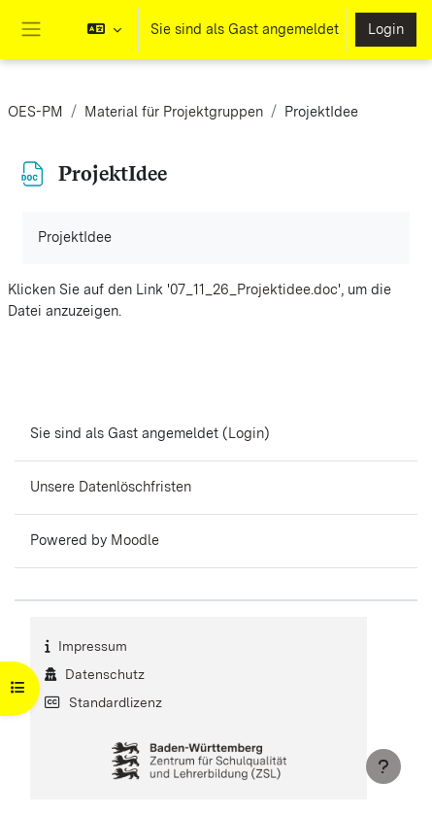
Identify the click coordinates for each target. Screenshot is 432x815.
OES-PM (35, 111)
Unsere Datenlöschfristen (110, 486)
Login (386, 29)
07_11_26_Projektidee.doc (254, 289)
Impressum (92, 646)
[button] (104, 29)
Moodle (135, 540)
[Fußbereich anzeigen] (383, 766)
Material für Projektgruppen (173, 111)
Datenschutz (105, 674)
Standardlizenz (115, 702)
